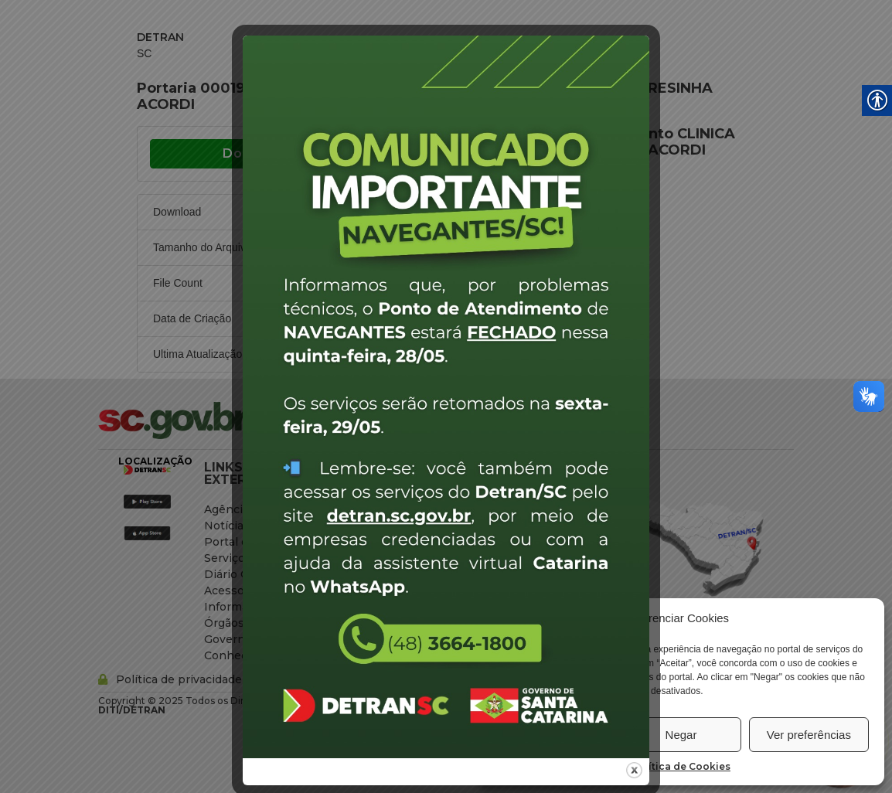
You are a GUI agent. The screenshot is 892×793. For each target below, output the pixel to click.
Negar (681, 734)
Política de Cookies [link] (681, 766)
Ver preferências (809, 734)
